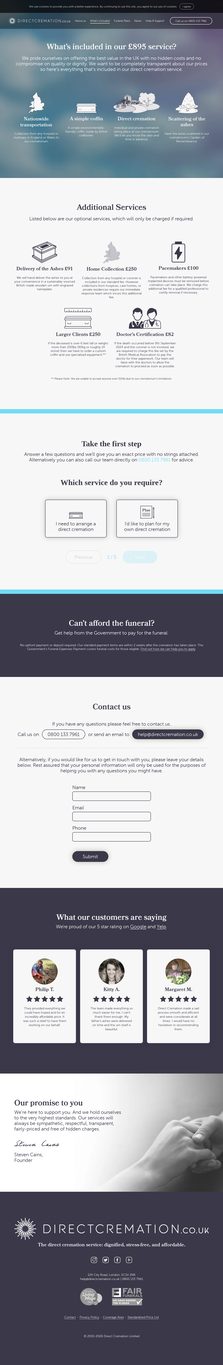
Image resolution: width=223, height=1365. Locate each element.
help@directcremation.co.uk (168, 734)
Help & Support (155, 20)
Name (78, 787)
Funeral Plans (122, 20)
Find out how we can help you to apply (168, 649)
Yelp (161, 926)
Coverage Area (113, 1317)
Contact (70, 1317)
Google (138, 926)
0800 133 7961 (155, 460)
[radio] (76, 519)
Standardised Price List (143, 1317)
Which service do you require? (111, 482)
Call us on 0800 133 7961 (191, 21)
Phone (79, 828)
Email (78, 807)
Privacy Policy (89, 1317)
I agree (187, 6)
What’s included (100, 20)
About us (80, 20)
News (137, 20)
